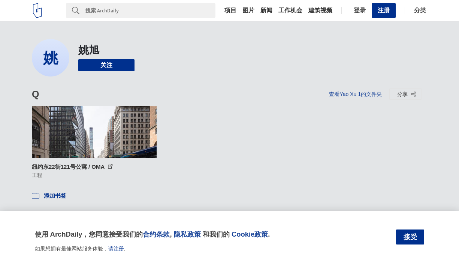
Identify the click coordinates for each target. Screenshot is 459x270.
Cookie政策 (250, 234)
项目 (230, 11)
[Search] (150, 10)
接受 (410, 237)
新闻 (266, 11)
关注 (106, 65)
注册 (384, 10)
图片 (248, 11)
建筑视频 (320, 11)
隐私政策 (187, 234)
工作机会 (290, 11)
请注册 (116, 249)
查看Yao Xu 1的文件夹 (355, 94)
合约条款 (156, 234)
